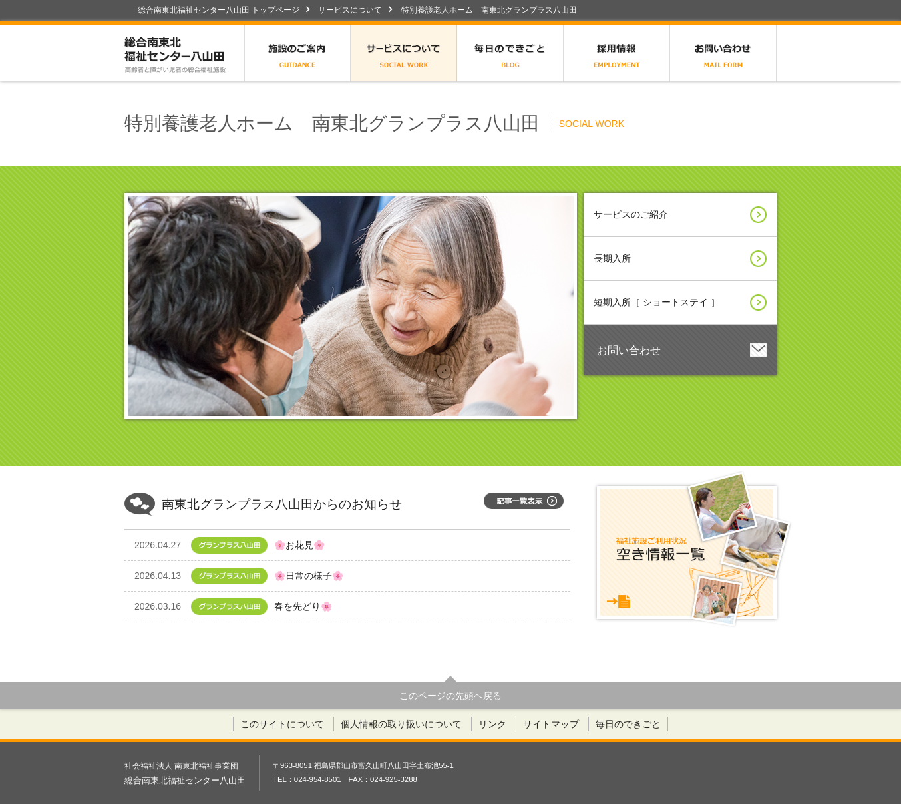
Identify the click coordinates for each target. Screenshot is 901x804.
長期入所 (680, 258)
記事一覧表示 (524, 501)
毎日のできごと (510, 53)
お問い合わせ (723, 53)
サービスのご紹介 (680, 214)
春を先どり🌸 (242, 606)
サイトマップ (551, 724)
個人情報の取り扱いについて (401, 724)
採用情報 (617, 53)
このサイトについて (282, 724)
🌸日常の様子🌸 (242, 576)
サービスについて (350, 10)
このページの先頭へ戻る (450, 695)
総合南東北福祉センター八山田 (184, 53)
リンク (492, 724)
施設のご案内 (297, 53)
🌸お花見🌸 (242, 545)
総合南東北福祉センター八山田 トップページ (218, 10)
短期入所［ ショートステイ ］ (680, 302)
